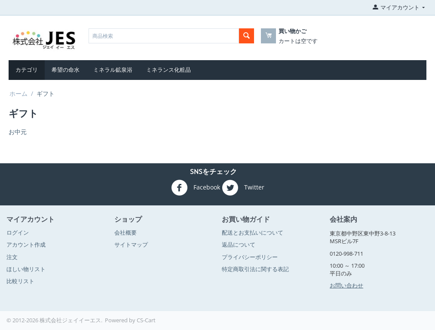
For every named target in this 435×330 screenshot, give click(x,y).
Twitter (243, 188)
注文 (12, 257)
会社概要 (125, 232)
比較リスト (20, 281)
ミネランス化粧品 (168, 70)
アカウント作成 (26, 244)
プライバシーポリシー (250, 257)
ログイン (17, 232)
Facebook (195, 188)
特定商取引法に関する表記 (255, 269)
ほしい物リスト (26, 269)
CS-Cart (146, 320)
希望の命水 (66, 70)
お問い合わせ (346, 285)
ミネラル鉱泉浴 (112, 70)
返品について (238, 244)
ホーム (18, 93)
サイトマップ (131, 244)
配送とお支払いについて (252, 232)
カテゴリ (26, 70)
